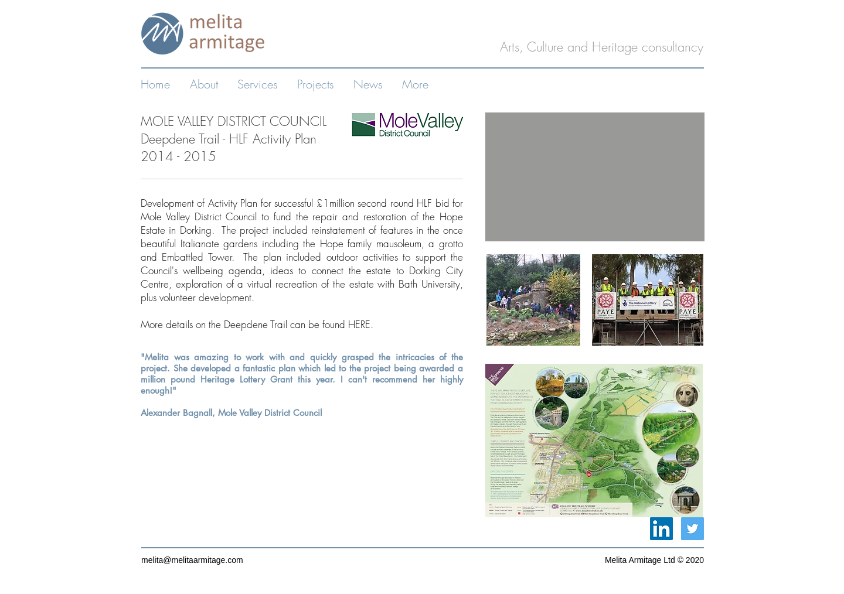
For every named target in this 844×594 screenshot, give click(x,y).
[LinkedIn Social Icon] (661, 528)
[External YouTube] (595, 176)
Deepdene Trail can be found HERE (297, 324)
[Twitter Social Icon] (692, 528)
